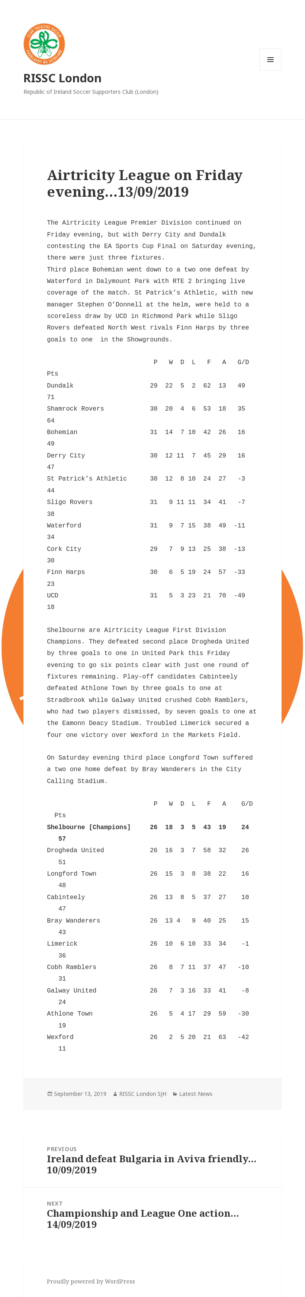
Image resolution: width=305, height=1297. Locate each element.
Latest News (195, 1093)
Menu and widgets (271, 70)
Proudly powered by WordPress (91, 1281)
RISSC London (62, 77)
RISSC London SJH (142, 1093)
